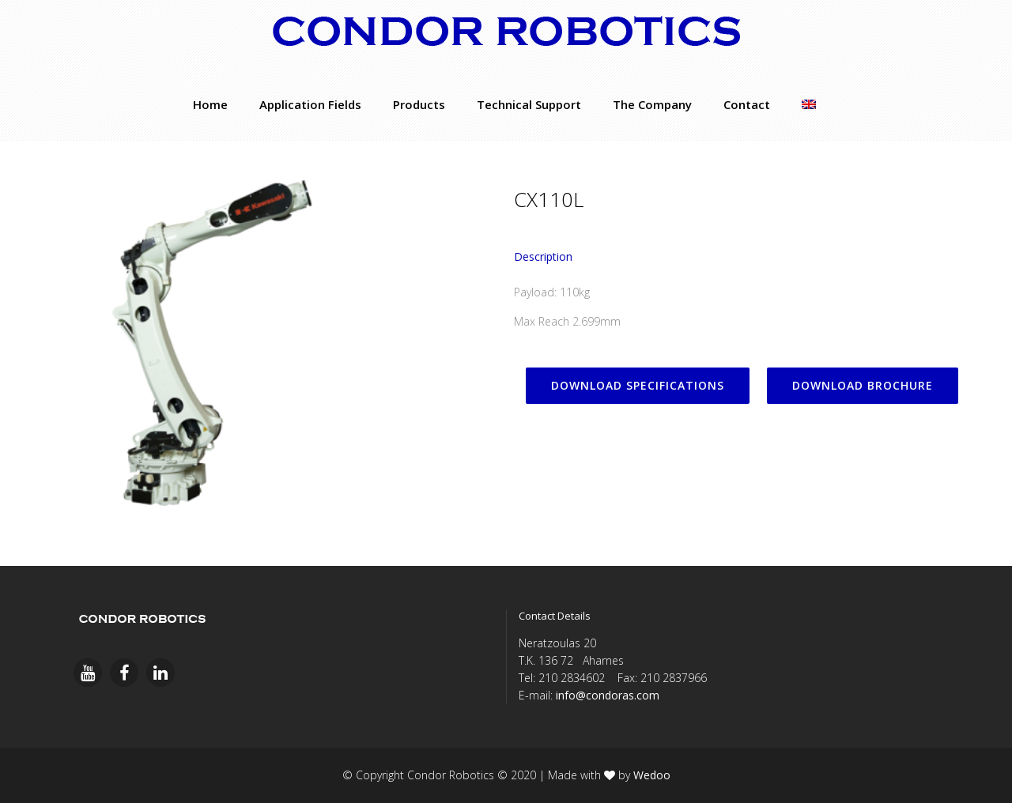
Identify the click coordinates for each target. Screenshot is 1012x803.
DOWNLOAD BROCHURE (862, 385)
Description (543, 256)
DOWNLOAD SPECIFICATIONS (637, 385)
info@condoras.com (607, 695)
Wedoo (651, 774)
